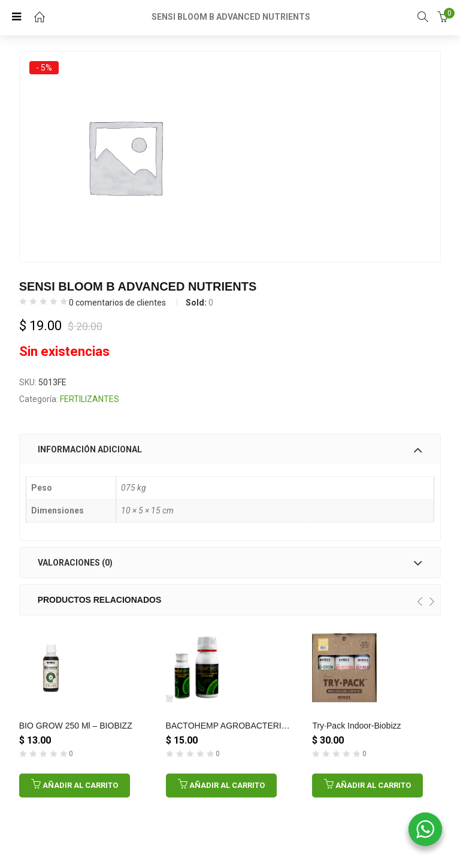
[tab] (230, 449)
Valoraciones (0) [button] (230, 562)
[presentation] (420, 601)
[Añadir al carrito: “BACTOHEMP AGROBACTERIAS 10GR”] (221, 785)
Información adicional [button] (230, 449)
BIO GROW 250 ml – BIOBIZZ (75, 725)
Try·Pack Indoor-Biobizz (356, 725)
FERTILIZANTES (89, 399)
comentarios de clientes (117, 302)
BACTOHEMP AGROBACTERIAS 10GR (241, 725)
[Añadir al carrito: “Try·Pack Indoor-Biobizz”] (367, 785)
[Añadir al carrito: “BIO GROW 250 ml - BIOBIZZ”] (74, 785)
